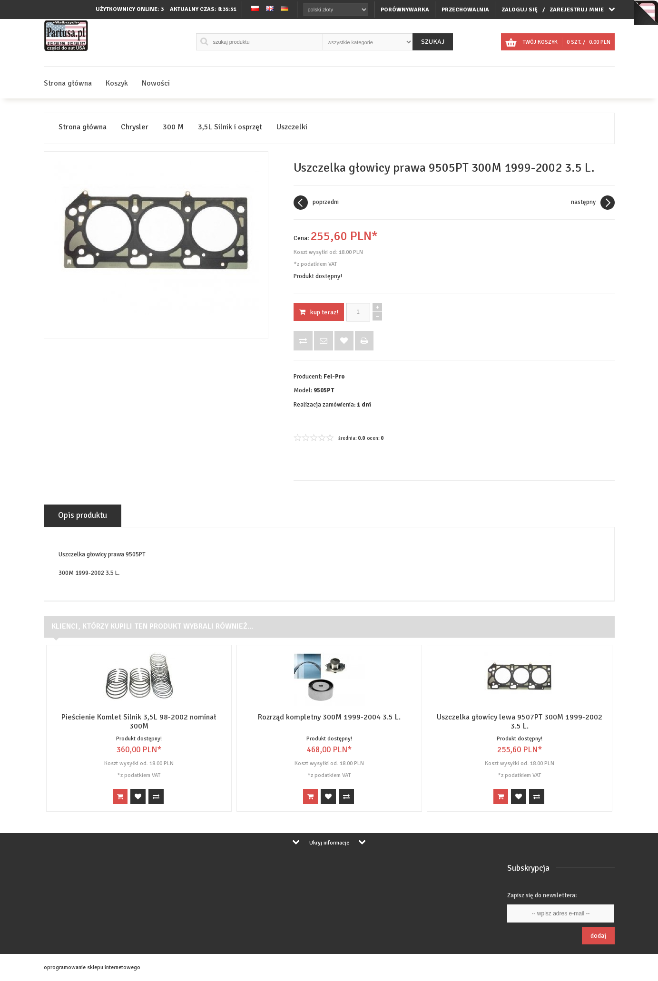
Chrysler (134, 127)
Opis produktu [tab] (82, 515)
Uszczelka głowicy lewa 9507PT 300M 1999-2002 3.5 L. (519, 721)
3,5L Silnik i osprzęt (230, 127)
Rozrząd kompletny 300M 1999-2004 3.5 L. (329, 717)
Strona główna (68, 83)
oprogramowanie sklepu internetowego (92, 967)
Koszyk (117, 83)
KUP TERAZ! (318, 312)
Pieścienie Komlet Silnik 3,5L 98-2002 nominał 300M (138, 721)
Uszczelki (291, 127)
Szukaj (432, 42)
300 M (173, 127)
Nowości (156, 83)
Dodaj (598, 936)
